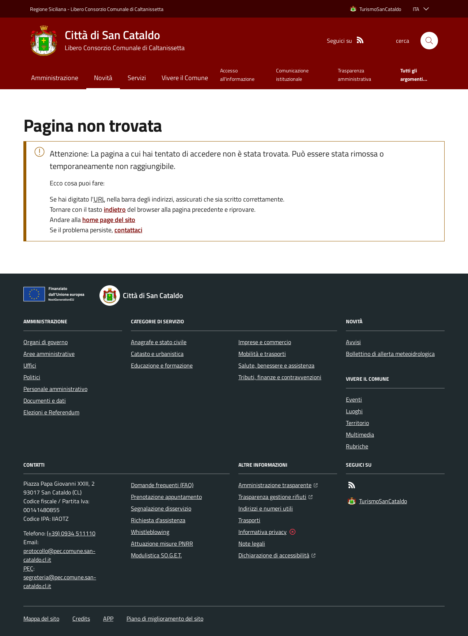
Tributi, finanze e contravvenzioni (279, 377)
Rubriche (357, 446)
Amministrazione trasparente (278, 484)
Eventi (354, 399)
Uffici (29, 365)
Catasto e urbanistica (157, 353)
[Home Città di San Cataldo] (107, 40)
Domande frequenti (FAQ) (162, 485)
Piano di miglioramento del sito (165, 618)
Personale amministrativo (55, 388)
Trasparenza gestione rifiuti (275, 496)
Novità (103, 78)
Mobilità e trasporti (262, 353)
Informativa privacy (262, 531)
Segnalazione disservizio (161, 508)
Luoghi (354, 411)
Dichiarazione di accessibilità (277, 554)
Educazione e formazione (162, 365)
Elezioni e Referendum (51, 412)
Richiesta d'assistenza (158, 520)
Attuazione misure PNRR (162, 543)
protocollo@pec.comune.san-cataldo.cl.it (59, 555)
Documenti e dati (44, 400)
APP (108, 618)
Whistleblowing (150, 531)
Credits (81, 618)
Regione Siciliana (48, 9)
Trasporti (249, 520)
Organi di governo (45, 342)
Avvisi (353, 342)
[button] (429, 40)
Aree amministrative (49, 353)
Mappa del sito (41, 618)
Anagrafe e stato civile (158, 342)
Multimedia (360, 434)
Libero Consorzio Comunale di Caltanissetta (117, 9)
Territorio (357, 422)
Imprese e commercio (264, 342)
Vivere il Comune (185, 78)
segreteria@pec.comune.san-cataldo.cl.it (59, 581)
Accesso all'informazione (237, 74)
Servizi (137, 78)
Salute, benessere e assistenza (276, 365)
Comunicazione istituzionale (292, 74)
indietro (115, 209)
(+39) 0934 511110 (71, 533)
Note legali (251, 543)
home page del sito (108, 220)
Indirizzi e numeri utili (265, 508)
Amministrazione (54, 78)
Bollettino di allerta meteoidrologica (390, 353)
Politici (31, 377)
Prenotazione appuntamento (166, 496)
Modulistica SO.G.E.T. (156, 555)
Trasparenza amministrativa (354, 74)
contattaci (128, 230)
